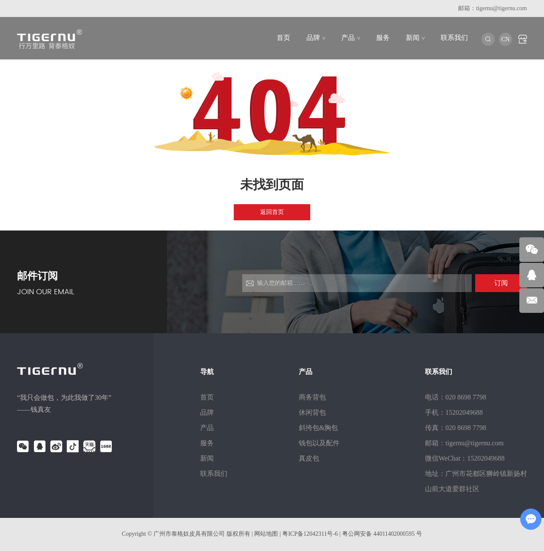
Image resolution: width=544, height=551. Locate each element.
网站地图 (266, 534)
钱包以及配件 (319, 443)
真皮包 (309, 458)
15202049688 (485, 458)
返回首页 (272, 212)
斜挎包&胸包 (318, 427)
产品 (350, 37)
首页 (283, 37)
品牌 (315, 37)
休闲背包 (312, 412)
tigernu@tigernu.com (501, 8)
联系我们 (454, 37)
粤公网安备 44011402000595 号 (382, 534)
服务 (383, 37)
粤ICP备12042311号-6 (310, 534)
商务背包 (312, 397)
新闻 (415, 37)
